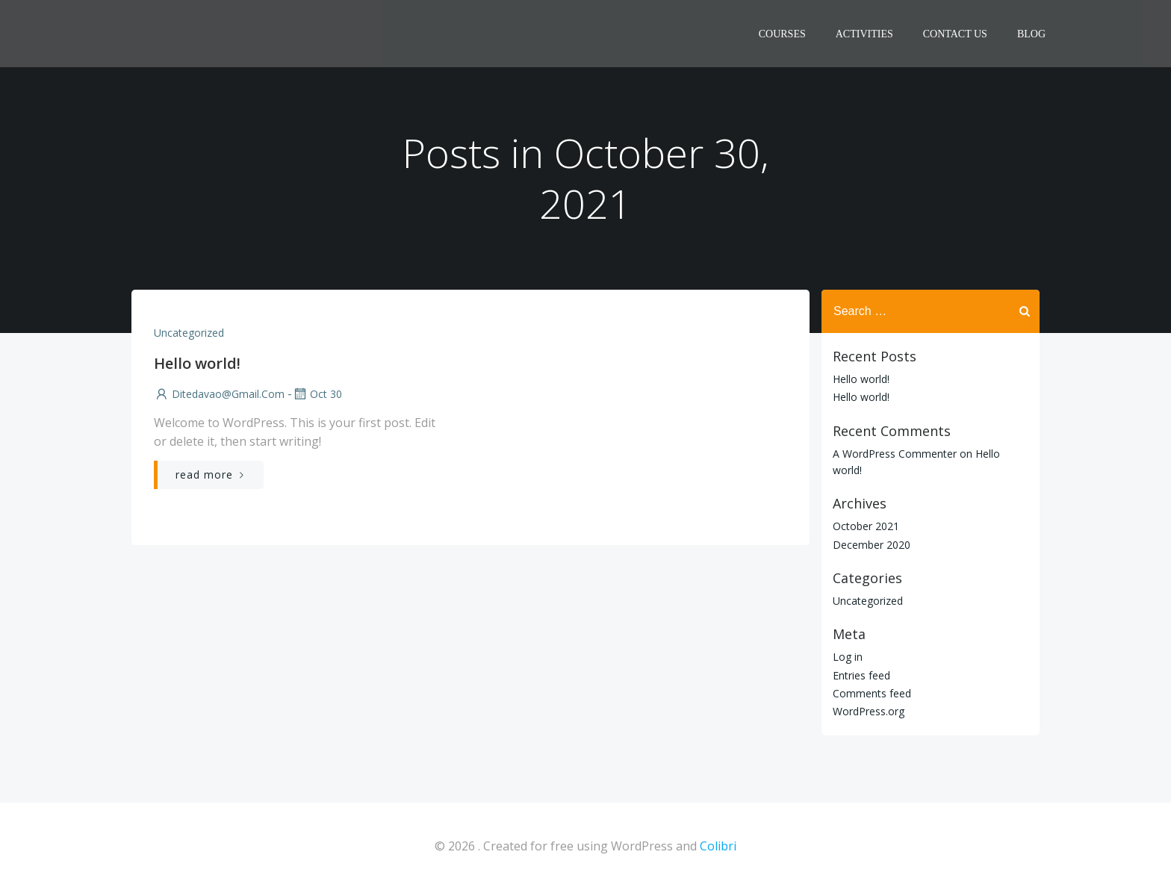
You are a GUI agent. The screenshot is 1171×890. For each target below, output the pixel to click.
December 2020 (871, 545)
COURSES (782, 34)
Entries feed (861, 675)
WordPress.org (868, 711)
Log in (848, 657)
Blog (1031, 34)
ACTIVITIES (864, 34)
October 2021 (866, 526)
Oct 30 (317, 394)
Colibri (718, 846)
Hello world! (861, 379)
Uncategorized (189, 333)
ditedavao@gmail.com (219, 394)
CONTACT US (955, 34)
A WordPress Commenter (895, 453)
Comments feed (872, 693)
